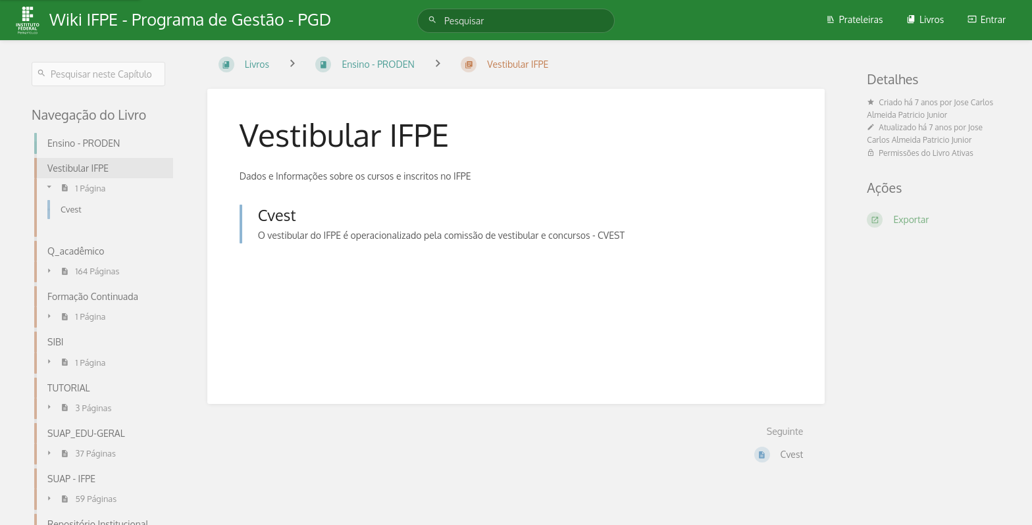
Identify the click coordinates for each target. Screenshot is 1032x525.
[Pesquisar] (434, 20)
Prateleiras (854, 19)
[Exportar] (933, 220)
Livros (925, 19)
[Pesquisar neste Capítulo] (98, 74)
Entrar (987, 19)
